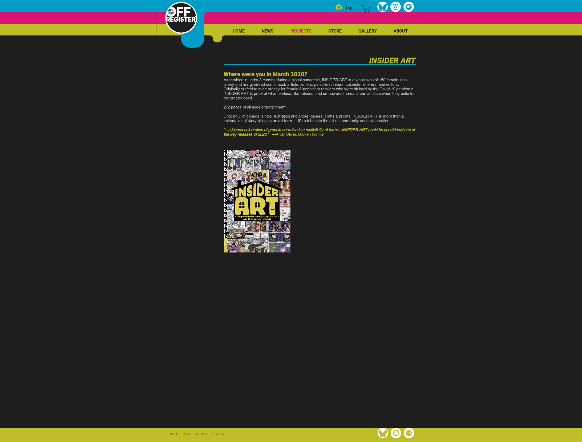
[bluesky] (382, 7)
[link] (366, 8)
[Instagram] (395, 7)
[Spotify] (408, 7)
